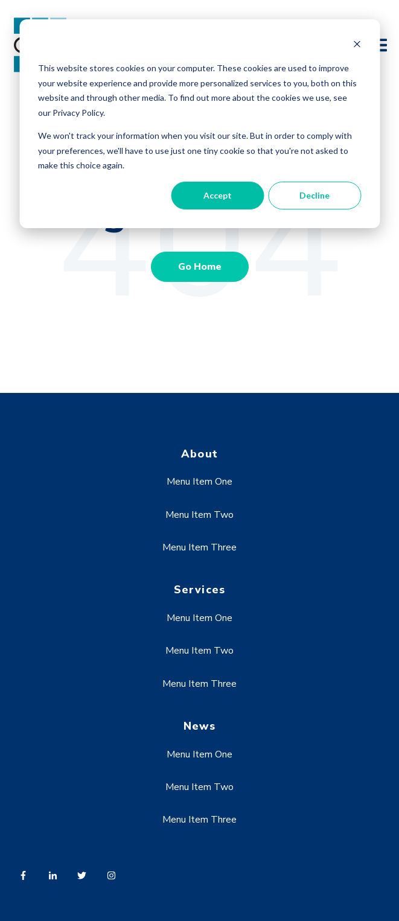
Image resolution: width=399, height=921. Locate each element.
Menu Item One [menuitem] (199, 481)
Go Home (200, 266)
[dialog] (199, 123)
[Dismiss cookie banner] (357, 45)
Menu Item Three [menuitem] (199, 547)
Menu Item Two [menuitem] (199, 514)
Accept (217, 195)
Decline (314, 195)
